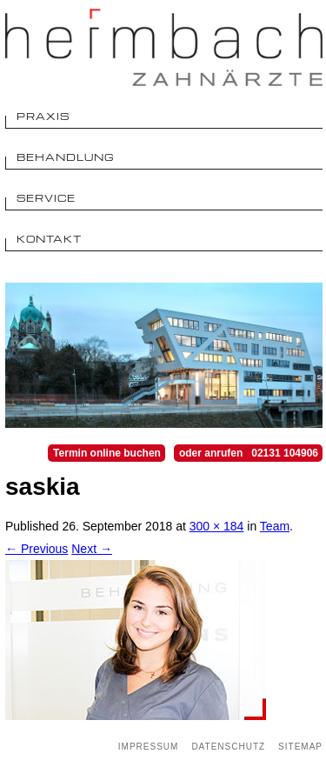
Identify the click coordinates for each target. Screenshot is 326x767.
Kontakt (49, 238)
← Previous (36, 549)
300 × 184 (217, 526)
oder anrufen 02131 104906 (248, 453)
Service (46, 197)
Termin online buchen (107, 453)
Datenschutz (228, 746)
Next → (91, 549)
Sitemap (300, 746)
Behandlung (66, 156)
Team (274, 526)
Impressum (148, 746)
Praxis (43, 116)
